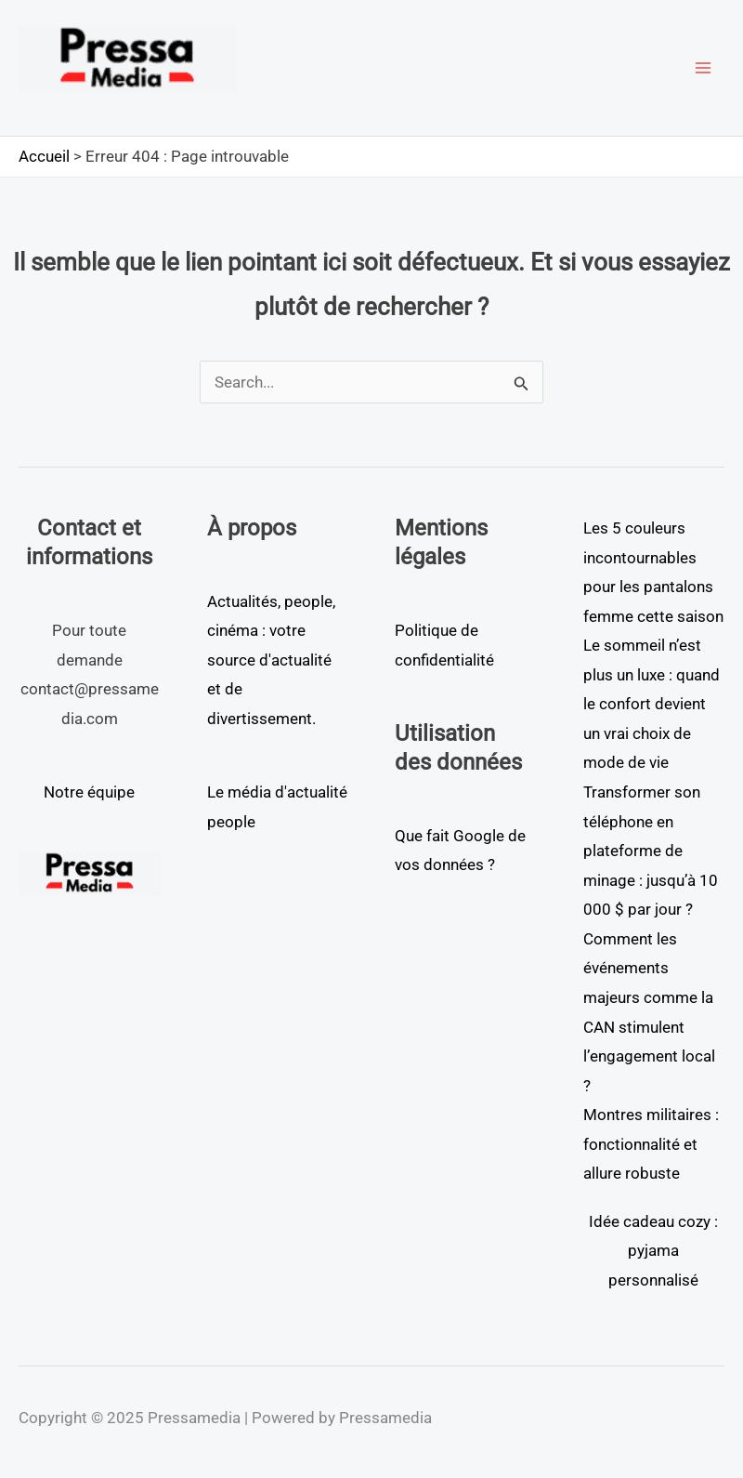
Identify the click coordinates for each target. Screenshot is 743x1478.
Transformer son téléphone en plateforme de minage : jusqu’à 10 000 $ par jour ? (650, 850)
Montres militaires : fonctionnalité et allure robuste (651, 1143)
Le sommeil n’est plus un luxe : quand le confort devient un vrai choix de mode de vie (651, 704)
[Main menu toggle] (704, 67)
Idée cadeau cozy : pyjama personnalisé (653, 1250)
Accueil (44, 156)
